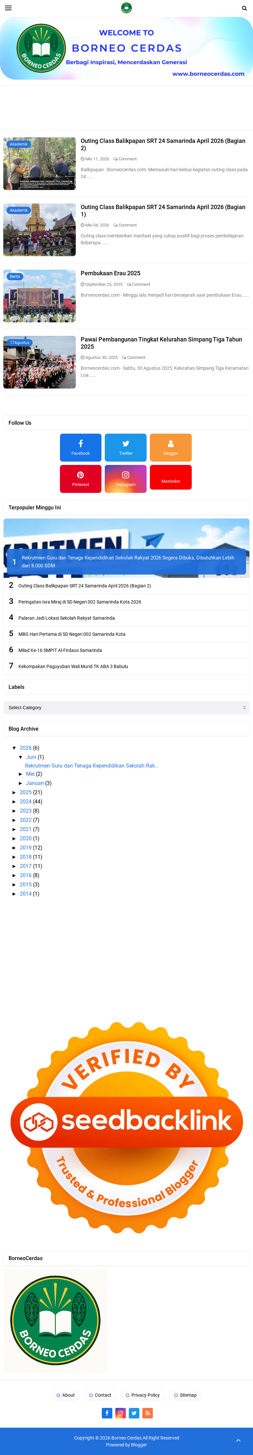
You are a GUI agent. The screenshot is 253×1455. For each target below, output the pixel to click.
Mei (31, 774)
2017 (26, 866)
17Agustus (19, 342)
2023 (26, 811)
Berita (15, 276)
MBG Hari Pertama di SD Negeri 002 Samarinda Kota (72, 634)
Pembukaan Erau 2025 (110, 273)
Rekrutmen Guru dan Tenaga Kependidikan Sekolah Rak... (92, 766)
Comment (128, 158)
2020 (26, 838)
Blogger (139, 1444)
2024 (26, 801)
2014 (26, 894)
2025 (26, 792)
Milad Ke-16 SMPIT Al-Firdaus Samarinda (60, 650)
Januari (35, 783)
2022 (26, 820)
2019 (26, 848)
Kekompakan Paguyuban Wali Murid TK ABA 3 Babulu (73, 666)
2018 (26, 857)
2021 (26, 829)
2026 (26, 748)
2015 (26, 884)
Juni (32, 757)
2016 (26, 875)
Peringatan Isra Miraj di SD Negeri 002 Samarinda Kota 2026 (79, 602)
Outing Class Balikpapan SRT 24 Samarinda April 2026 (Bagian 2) (84, 585)
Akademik (19, 144)
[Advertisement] (126, 107)
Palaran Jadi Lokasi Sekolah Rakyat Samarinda (66, 618)
